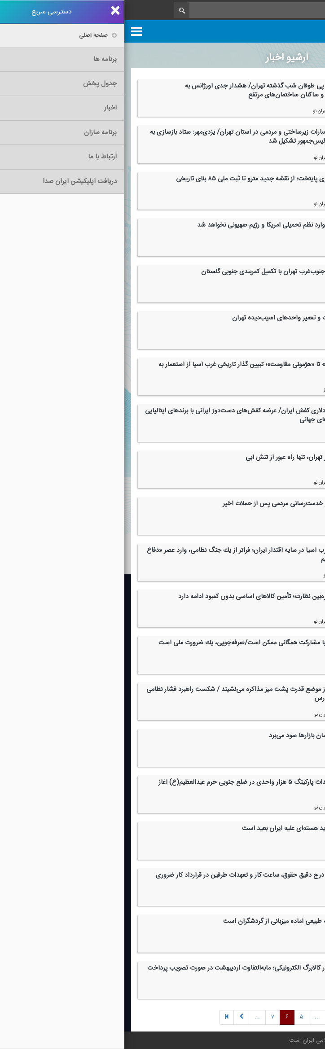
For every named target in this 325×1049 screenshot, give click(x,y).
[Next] (193, 1017)
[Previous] (223, 1017)
